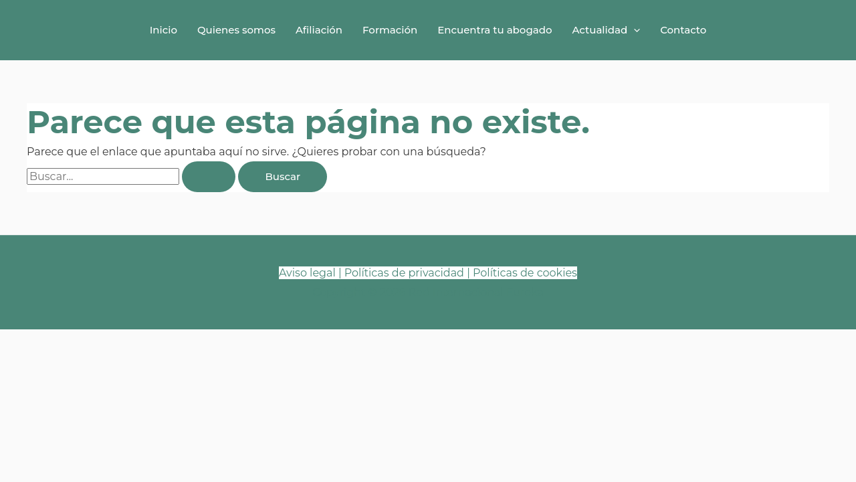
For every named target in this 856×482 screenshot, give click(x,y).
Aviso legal (307, 272)
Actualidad (606, 30)
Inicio (163, 29)
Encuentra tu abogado (494, 29)
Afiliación (319, 29)
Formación (389, 29)
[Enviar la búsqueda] (208, 176)
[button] (633, 30)
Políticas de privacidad (404, 272)
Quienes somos (236, 29)
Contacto (683, 29)
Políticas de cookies (525, 272)
